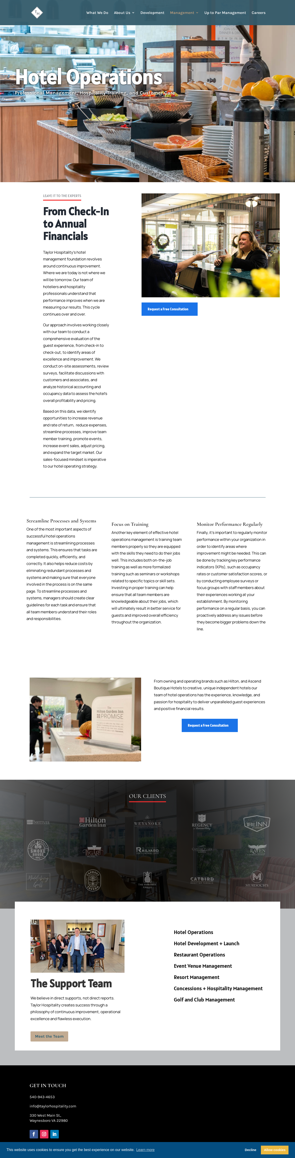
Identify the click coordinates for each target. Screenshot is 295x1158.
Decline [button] (250, 1150)
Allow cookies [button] (275, 1150)
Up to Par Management (225, 13)
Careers (259, 13)
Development (152, 13)
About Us (122, 13)
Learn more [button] (145, 1150)
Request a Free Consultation (168, 309)
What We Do (97, 13)
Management (182, 13)
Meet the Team (50, 1036)
